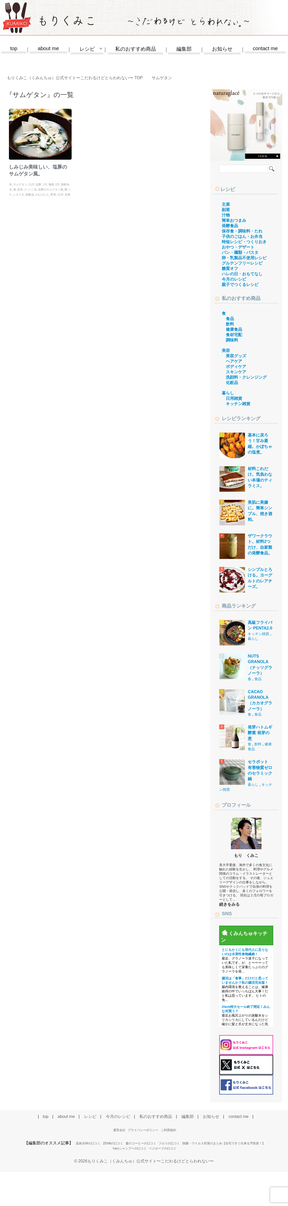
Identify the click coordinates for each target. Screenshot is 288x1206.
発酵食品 (230, 226)
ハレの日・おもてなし (242, 274)
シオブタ (18, 194)
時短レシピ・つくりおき (244, 242)
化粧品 (232, 382)
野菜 (53, 194)
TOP (75, 78)
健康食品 (234, 329)
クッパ (28, 189)
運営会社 (119, 1130)
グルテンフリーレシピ (242, 263)
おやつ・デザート (238, 247)
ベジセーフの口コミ (162, 1148)
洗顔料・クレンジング (246, 377)
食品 (230, 319)
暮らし (228, 393)
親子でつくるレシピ (240, 284)
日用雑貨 (234, 398)
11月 (31, 184)
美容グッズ (236, 356)
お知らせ (222, 49)
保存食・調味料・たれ (242, 231)
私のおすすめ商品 (135, 49)
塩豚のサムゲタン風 (50, 189)
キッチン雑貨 (238, 404)
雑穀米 (65, 184)
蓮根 (51, 184)
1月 (45, 184)
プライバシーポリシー (143, 1130)
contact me (265, 48)
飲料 (230, 324)
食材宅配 (234, 335)
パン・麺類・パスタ (240, 252)
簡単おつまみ (234, 220)
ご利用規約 (168, 1130)
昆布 (20, 189)
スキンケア (236, 372)
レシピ (87, 49)
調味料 (232, 340)
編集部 (184, 49)
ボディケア (236, 366)
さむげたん (42, 194)
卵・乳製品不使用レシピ (244, 258)
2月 (57, 184)
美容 (226, 350)
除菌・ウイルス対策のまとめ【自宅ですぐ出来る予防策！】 (223, 1143)
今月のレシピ (234, 279)
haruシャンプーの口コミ (130, 1148)
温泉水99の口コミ (88, 1143)
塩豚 (38, 184)
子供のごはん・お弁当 (242, 236)
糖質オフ (230, 268)
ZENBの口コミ (113, 1143)
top (13, 48)
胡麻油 (29, 194)
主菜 (226, 204)
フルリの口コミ (169, 1143)
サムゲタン (20, 184)
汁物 (226, 215)
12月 (60, 194)
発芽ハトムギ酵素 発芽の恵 (260, 733)
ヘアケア (234, 361)
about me (48, 48)
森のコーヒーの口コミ (141, 1143)
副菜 (226, 210)
